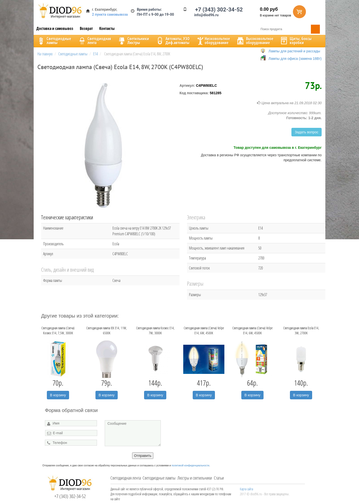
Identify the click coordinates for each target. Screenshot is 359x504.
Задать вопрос (306, 132)
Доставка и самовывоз (54, 28)
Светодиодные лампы (159, 478)
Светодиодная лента (125, 478)
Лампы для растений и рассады (294, 51)
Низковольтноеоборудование (213, 40)
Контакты (107, 28)
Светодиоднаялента (94, 40)
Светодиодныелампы (54, 40)
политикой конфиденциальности (190, 465)
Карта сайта (246, 489)
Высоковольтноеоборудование (254, 40)
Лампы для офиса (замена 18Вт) (295, 59)
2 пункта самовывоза (110, 14)
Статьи (219, 478)
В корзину (58, 395)
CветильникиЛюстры (133, 40)
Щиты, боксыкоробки (296, 40)
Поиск (315, 29)
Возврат (86, 28)
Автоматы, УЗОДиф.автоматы (172, 40)
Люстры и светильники (195, 478)
